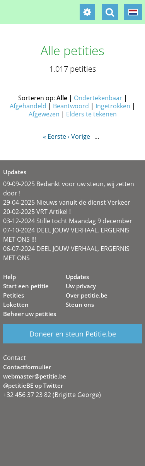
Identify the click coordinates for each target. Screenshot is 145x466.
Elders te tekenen (91, 114)
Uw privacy (81, 286)
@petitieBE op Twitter (33, 385)
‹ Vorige (79, 136)
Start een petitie (26, 286)
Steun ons (80, 304)
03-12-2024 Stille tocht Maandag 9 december (67, 221)
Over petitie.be (86, 295)
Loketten (16, 304)
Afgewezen (44, 114)
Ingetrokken (113, 106)
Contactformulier (27, 367)
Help (9, 277)
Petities (13, 295)
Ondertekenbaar (98, 98)
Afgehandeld (28, 106)
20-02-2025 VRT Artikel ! (37, 211)
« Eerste (54, 136)
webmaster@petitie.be (34, 376)
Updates (77, 277)
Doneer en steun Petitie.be (72, 333)
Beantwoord (71, 106)
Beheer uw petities (29, 314)
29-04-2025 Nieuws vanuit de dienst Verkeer (66, 202)
